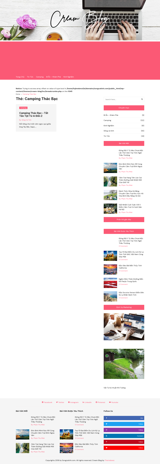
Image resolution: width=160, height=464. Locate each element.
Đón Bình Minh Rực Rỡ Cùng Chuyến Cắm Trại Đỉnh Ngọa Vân (130, 166)
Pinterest (100, 402)
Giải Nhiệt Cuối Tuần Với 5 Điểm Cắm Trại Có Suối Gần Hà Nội (130, 207)
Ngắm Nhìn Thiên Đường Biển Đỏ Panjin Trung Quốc (131, 280)
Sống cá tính (109, 131)
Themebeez (109, 460)
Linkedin (87, 402)
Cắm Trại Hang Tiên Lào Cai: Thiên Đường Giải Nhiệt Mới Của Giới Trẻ (130, 180)
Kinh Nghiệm (69, 77)
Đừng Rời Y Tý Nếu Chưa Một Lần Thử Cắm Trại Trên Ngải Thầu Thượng (131, 152)
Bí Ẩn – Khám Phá (53, 77)
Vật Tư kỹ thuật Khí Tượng (115, 388)
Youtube (113, 402)
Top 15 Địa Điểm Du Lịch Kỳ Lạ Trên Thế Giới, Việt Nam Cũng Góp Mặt (131, 254)
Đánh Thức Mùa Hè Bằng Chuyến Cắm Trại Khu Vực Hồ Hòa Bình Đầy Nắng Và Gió (131, 193)
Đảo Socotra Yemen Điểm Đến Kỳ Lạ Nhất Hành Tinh (131, 293)
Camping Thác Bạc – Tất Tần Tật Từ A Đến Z (33, 114)
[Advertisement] (80, 57)
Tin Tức (30, 77)
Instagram (73, 402)
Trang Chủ (20, 77)
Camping (39, 77)
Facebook (47, 402)
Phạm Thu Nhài (126, 158)
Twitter (60, 402)
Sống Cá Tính (26, 120)
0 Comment (123, 246)
